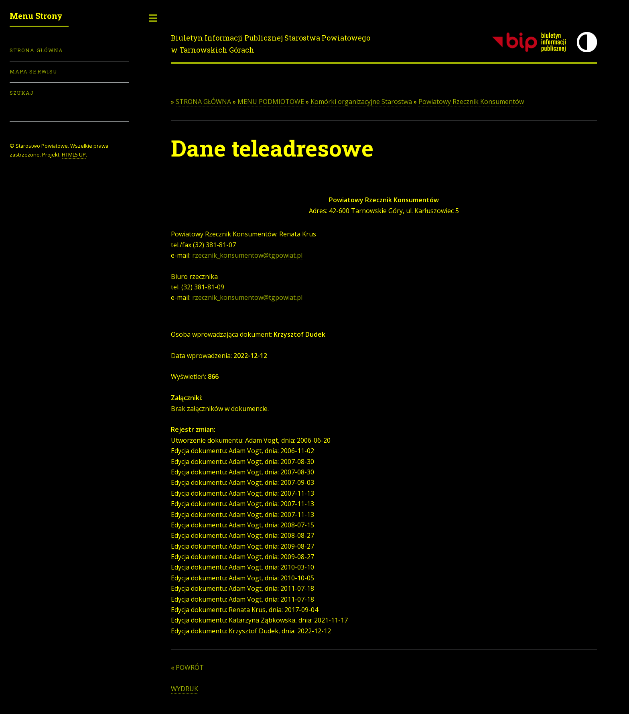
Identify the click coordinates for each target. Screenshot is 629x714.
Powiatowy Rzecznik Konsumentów (471, 101)
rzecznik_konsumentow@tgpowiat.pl (247, 255)
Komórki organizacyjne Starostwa (361, 101)
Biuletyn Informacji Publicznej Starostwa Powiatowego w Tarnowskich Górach (270, 44)
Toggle (153, 18)
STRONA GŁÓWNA (203, 101)
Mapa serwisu (33, 71)
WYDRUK (184, 688)
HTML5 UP (74, 154)
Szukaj (22, 92)
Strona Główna (36, 50)
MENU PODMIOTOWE (270, 101)
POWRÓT (190, 667)
